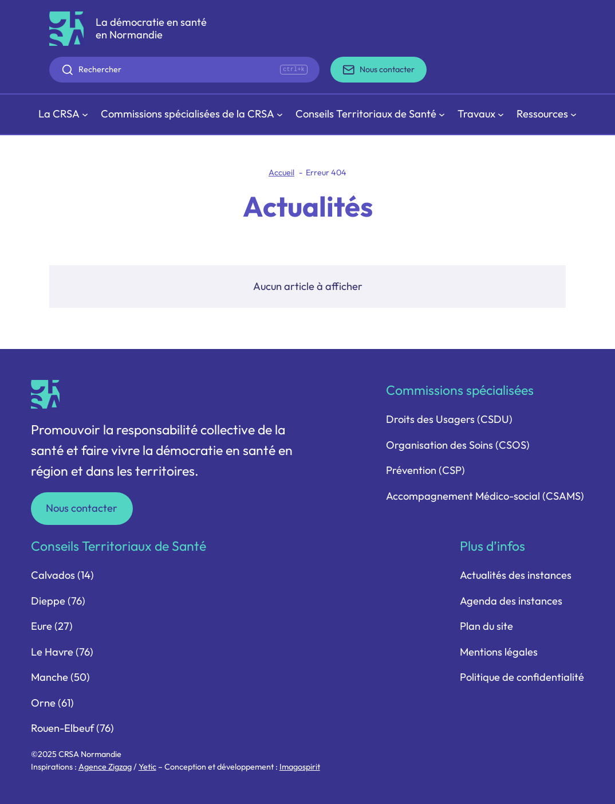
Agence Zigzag (105, 767)
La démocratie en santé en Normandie (151, 28)
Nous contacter (81, 508)
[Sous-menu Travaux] (481, 114)
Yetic (147, 767)
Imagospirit (299, 767)
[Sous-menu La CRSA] (63, 114)
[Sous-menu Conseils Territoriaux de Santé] (370, 114)
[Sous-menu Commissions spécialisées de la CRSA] (192, 114)
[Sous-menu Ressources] (547, 114)
